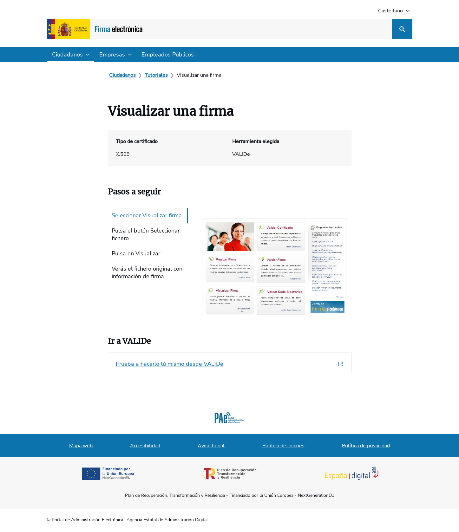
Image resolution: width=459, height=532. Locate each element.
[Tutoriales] (156, 75)
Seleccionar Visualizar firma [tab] (147, 215)
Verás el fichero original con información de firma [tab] (147, 272)
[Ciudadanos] (122, 75)
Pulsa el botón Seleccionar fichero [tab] (146, 234)
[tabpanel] (271, 261)
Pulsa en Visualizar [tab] (136, 253)
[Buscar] (402, 29)
